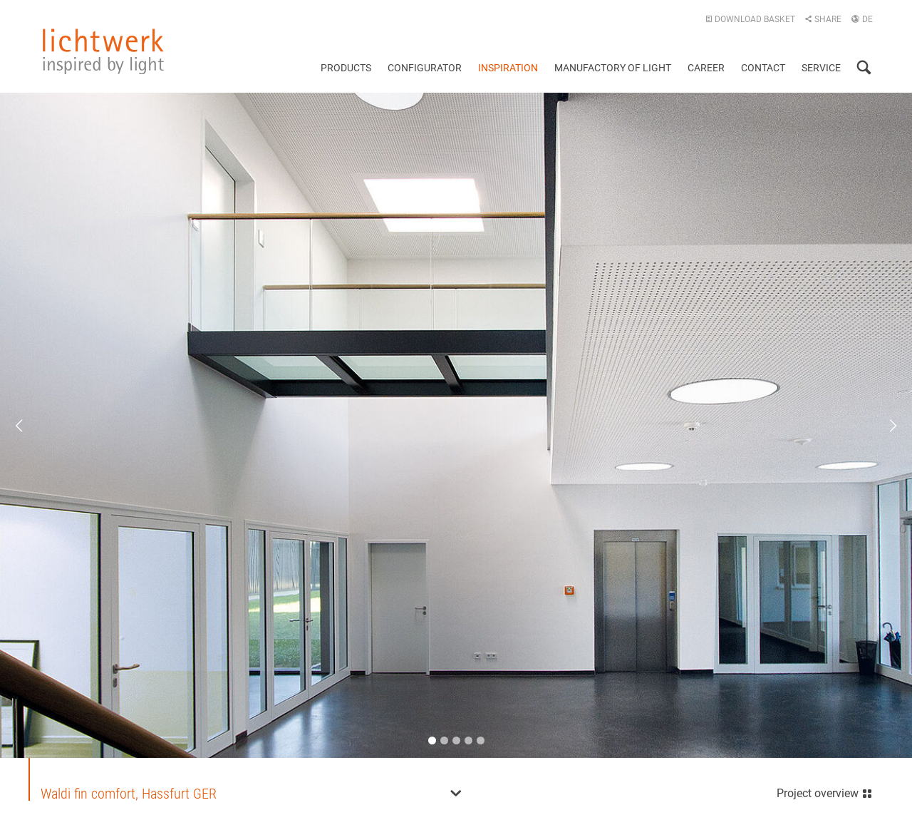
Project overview (825, 791)
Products (346, 67)
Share (822, 19)
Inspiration (508, 67)
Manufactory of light (612, 67)
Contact (763, 67)
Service (821, 67)
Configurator (425, 67)
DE (862, 19)
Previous (28, 425)
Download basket (750, 19)
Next (883, 425)
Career (706, 67)
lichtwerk (103, 51)
